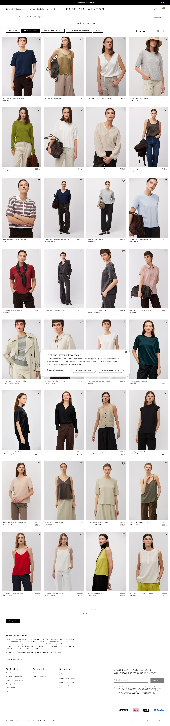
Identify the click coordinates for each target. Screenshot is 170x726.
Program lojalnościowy (85, 2)
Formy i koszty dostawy (15, 680)
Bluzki (29, 17)
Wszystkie (12, 31)
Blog (34, 684)
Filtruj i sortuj (144, 31)
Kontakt (9, 673)
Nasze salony (11, 687)
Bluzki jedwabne (30, 31)
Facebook (122, 721)
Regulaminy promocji (67, 682)
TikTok (161, 721)
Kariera (35, 680)
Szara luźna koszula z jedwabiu (57, 310)
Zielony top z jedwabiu (53, 98)
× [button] (126, 352)
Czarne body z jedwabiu (54, 452)
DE (45, 721)
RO (53, 721)
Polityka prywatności (67, 678)
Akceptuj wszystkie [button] (110, 370)
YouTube (135, 721)
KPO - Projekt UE (34, 721)
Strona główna (11, 17)
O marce (36, 673)
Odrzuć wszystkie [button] (84, 370)
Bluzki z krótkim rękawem (79, 31)
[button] (139, 9)
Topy (98, 31)
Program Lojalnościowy (14, 676)
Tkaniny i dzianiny (39, 676)
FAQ (7, 691)
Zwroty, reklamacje (13, 684)
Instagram (149, 721)
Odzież (21, 17)
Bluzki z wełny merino (53, 31)
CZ (49, 721)
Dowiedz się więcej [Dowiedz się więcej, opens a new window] (76, 364)
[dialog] (85, 363)
